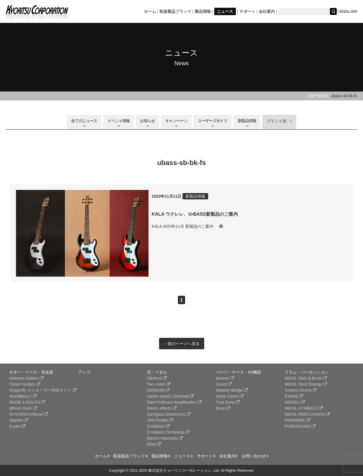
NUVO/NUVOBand (28, 414)
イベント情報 (118, 123)
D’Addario (158, 426)
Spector (18, 420)
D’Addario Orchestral (168, 432)
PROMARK (297, 420)
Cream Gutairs (24, 384)
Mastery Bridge (232, 390)
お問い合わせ (255, 456)
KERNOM (158, 390)
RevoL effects (162, 408)
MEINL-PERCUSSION (307, 414)
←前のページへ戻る (182, 343)
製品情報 (203, 11)
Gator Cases (229, 396)
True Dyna (228, 402)
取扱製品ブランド (175, 11)
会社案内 (267, 11)
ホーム (150, 11)
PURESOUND (300, 426)
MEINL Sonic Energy (306, 384)
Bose (223, 408)
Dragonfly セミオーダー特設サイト (43, 390)
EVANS (294, 396)
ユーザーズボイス (212, 123)
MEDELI (295, 402)
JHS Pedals (160, 420)
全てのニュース (84, 123)
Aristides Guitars (26, 378)
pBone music (23, 408)
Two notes (159, 384)
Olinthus (157, 378)
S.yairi (17, 426)
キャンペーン (176, 123)
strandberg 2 (23, 396)
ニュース (225, 11)
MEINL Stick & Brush (306, 378)
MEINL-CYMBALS (303, 408)
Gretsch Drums (301, 390)
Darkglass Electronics (169, 414)
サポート (247, 11)
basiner (225, 378)
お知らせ (147, 123)
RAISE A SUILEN (27, 402)
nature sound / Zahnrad (170, 396)
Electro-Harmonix (165, 438)
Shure (224, 384)
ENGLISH (348, 11)
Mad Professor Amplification (174, 402)
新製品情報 (247, 123)
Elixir (154, 444)
